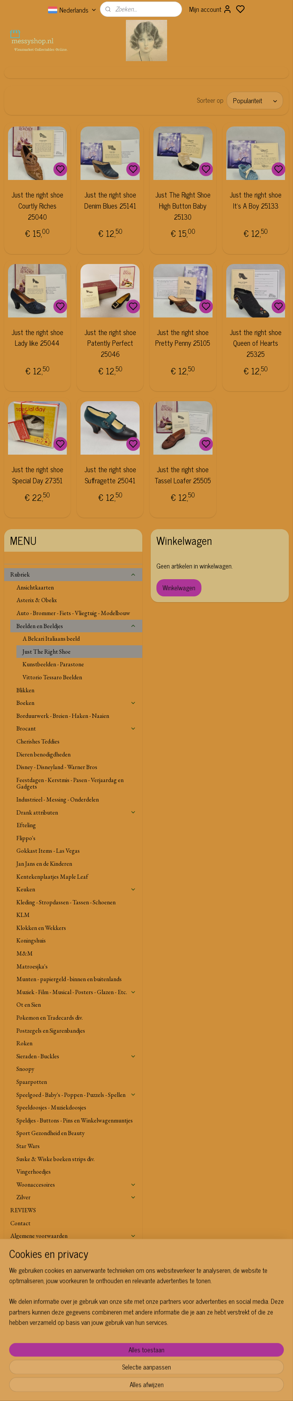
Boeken (76, 703)
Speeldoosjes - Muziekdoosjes (51, 1107)
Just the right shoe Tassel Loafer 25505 (183, 475)
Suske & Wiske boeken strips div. (55, 1159)
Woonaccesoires (76, 1185)
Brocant (76, 728)
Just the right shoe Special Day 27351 (37, 475)
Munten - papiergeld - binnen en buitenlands (69, 979)
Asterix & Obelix (36, 600)
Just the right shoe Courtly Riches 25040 (37, 205)
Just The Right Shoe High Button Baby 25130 (183, 205)
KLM (23, 915)
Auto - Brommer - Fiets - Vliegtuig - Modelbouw (73, 613)
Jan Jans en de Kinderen (44, 864)
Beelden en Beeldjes (76, 626)
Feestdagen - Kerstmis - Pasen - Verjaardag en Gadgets (70, 783)
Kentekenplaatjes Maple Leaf (52, 877)
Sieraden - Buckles (76, 1056)
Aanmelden (122, 1347)
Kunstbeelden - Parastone (53, 664)
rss (177, 1386)
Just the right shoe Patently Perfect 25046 (110, 342)
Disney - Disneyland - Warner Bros (56, 767)
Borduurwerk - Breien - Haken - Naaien (62, 716)
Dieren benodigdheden (43, 754)
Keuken (76, 889)
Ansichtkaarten (35, 587)
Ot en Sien (28, 1005)
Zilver (76, 1197)
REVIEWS (23, 1210)
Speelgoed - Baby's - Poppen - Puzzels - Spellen (76, 1095)
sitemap (166, 1386)
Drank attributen (76, 812)
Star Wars (28, 1146)
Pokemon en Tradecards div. (49, 1018)
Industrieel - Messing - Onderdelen (57, 799)
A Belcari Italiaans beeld (51, 639)
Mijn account (210, 9)
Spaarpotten (31, 1082)
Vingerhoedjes (33, 1172)
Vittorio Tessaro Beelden (52, 677)
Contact (20, 1223)
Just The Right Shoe (47, 652)
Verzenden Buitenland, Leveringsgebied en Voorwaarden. (60, 1252)
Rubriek (73, 574)
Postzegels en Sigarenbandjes (50, 1031)
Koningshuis (31, 940)
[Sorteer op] (255, 100)
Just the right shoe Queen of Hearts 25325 (256, 342)
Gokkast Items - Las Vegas (48, 851)
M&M (24, 953)
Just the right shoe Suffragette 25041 (110, 475)
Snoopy (25, 1069)
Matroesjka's (32, 966)
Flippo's (25, 838)
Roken (24, 1043)
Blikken (25, 690)
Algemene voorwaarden (73, 1236)
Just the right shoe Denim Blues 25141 (110, 200)
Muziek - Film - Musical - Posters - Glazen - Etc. (76, 992)
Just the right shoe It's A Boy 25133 (256, 200)
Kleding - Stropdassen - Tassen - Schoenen (66, 902)
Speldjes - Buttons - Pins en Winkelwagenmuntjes (74, 1120)
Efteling (26, 825)
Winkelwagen (179, 587)
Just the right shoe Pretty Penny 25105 (182, 337)
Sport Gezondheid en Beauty (50, 1133)
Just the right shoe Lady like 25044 (37, 337)
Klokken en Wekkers (41, 928)
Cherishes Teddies (38, 741)
